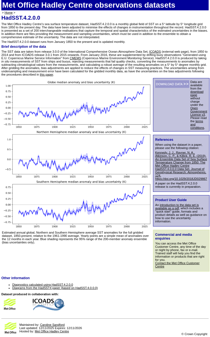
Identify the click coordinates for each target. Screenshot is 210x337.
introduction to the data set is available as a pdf (177, 206)
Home (9, 12)
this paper (46, 74)
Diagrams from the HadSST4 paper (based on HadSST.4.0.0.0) (55, 288)
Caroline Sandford (52, 324)
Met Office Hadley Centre (52, 331)
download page (196, 93)
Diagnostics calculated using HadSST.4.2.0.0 (42, 284)
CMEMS (75, 58)
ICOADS (155, 51)
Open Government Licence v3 (198, 111)
